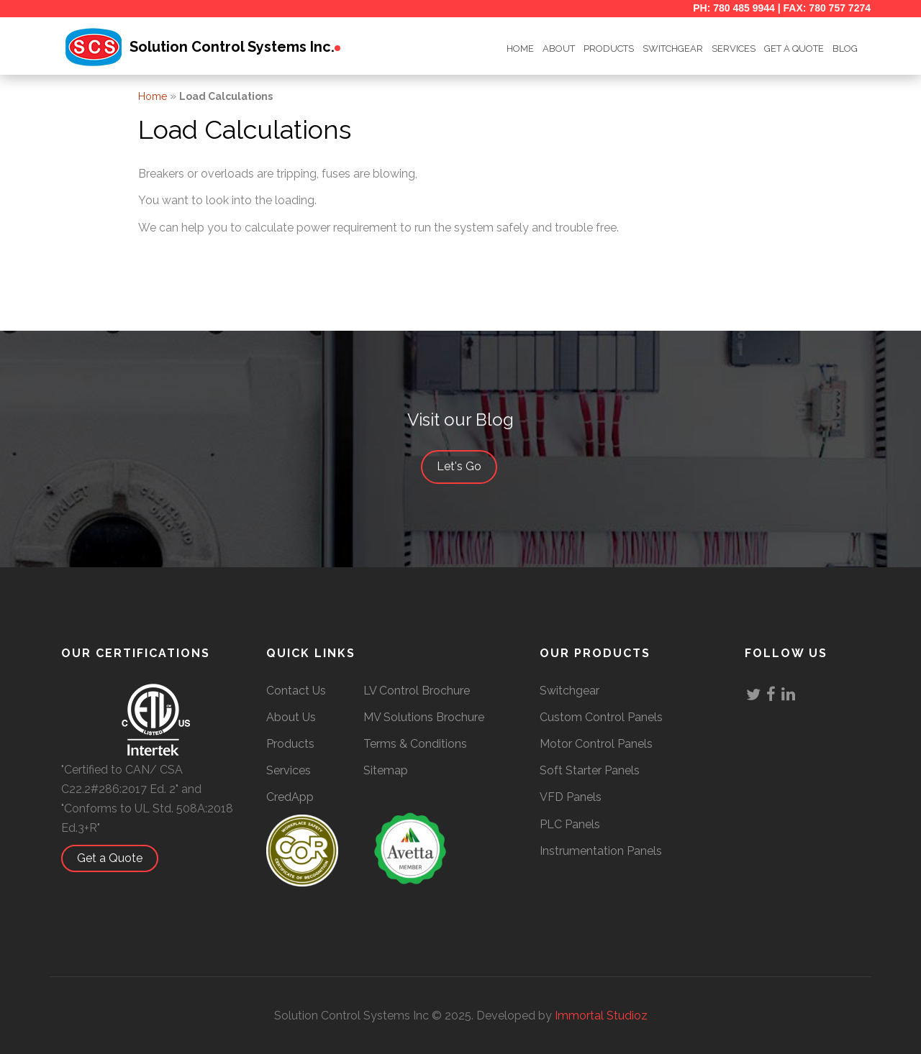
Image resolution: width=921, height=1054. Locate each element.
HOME (520, 48)
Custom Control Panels (601, 717)
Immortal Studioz (601, 1015)
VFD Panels (571, 797)
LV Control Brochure (416, 690)
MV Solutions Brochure (423, 717)
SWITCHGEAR (673, 48)
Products (609, 48)
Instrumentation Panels (601, 851)
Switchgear (569, 690)
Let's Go (466, 467)
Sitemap (385, 770)
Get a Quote (117, 858)
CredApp (290, 797)
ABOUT (559, 48)
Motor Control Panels (596, 744)
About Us (291, 717)
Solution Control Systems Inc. (232, 46)
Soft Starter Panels (590, 770)
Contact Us (296, 690)
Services (734, 48)
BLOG (845, 48)
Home (152, 96)
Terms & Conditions (415, 744)
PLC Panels (570, 824)
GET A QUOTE (794, 48)
